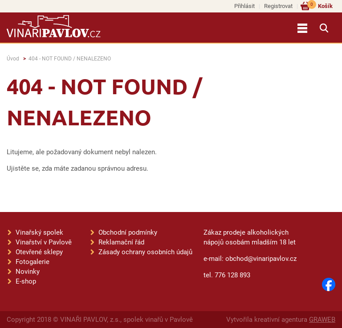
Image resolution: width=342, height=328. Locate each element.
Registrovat (278, 6)
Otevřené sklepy (39, 252)
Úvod (13, 59)
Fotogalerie (32, 262)
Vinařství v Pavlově (44, 242)
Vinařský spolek (39, 232)
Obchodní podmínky (127, 232)
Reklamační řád (121, 242)
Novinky (28, 272)
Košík (320, 5)
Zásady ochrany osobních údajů (145, 252)
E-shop (26, 281)
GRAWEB (322, 320)
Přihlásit (244, 6)
